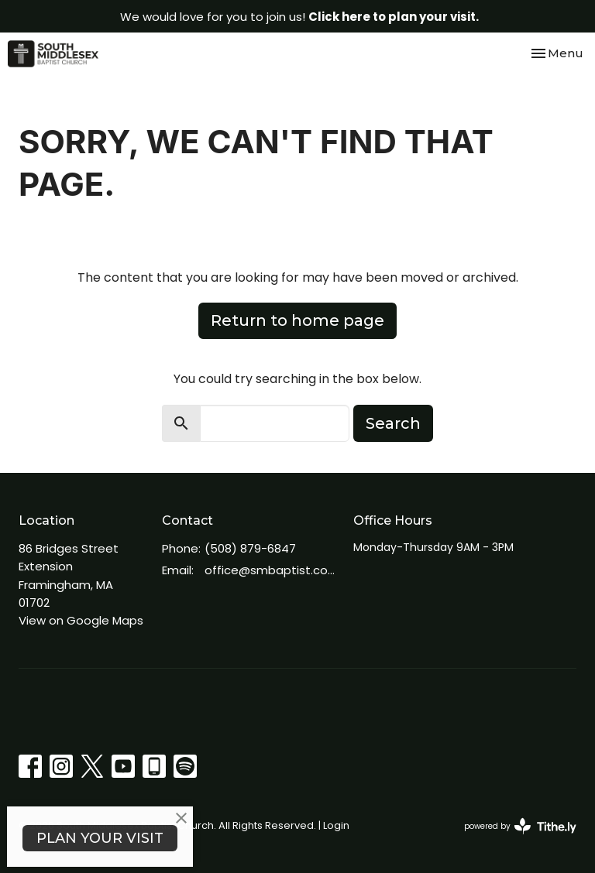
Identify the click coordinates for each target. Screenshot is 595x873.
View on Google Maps (81, 620)
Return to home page (297, 320)
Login (336, 825)
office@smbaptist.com (271, 570)
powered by (520, 826)
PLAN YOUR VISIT (99, 838)
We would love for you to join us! (299, 17)
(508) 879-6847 (250, 548)
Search (393, 423)
